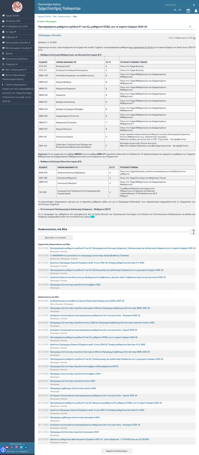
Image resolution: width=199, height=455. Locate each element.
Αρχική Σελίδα (44, 16)
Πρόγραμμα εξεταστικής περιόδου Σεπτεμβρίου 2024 (75, 374)
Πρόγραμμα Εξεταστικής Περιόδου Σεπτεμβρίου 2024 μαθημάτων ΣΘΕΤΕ (84, 366)
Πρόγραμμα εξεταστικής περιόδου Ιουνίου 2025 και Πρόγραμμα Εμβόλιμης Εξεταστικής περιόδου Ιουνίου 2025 (102, 323)
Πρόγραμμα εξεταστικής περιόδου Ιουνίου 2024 (72, 381)
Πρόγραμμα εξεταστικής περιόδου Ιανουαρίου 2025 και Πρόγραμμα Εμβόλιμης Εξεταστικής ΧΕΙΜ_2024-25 (100, 352)
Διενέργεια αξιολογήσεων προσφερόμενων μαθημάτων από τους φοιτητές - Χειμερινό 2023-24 (95, 425)
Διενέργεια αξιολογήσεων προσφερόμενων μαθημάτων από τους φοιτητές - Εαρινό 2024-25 (93, 330)
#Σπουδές (56, 35)
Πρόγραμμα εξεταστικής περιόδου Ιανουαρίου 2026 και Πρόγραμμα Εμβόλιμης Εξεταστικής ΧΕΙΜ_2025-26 (100, 308)
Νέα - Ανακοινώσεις (62, 16)
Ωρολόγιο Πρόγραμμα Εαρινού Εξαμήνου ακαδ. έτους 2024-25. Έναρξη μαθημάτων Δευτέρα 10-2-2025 (97, 344)
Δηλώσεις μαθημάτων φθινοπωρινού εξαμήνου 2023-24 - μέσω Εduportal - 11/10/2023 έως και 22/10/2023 (99, 439)
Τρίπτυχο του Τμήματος (17, 451)
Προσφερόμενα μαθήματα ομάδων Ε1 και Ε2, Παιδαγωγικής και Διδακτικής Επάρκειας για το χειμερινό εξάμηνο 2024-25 (106, 359)
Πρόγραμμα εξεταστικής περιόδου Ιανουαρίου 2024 (74, 432)
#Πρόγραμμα (44, 35)
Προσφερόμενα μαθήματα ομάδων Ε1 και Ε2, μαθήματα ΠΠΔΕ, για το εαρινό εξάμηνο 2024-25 (94, 337)
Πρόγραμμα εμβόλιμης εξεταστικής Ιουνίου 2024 (73, 388)
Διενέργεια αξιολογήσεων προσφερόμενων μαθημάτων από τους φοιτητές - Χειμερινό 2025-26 (95, 315)
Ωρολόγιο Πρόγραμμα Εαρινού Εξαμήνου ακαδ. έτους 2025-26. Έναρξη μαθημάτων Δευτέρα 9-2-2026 (97, 263)
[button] (3, 449)
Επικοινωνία (17, 444)
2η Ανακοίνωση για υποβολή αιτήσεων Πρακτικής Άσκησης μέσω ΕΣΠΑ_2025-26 (87, 301)
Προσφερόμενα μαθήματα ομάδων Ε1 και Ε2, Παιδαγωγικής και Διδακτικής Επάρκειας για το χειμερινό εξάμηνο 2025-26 (106, 270)
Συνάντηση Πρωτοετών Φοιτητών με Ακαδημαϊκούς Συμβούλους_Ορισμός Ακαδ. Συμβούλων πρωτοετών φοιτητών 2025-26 (108, 277)
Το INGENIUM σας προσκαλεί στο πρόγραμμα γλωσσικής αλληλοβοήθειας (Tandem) (89, 255)
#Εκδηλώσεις (55, 259)
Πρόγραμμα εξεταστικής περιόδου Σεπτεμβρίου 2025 (75, 285)
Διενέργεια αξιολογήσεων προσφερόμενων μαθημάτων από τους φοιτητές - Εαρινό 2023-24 (93, 395)
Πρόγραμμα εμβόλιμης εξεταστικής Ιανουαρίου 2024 (75, 417)
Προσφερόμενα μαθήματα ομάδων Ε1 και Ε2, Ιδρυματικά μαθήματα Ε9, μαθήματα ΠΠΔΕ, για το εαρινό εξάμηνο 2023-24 (106, 403)
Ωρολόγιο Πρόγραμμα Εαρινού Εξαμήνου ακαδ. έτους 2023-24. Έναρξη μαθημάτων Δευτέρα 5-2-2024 (97, 410)
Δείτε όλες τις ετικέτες (55, 238)
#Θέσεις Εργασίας (56, 304)
